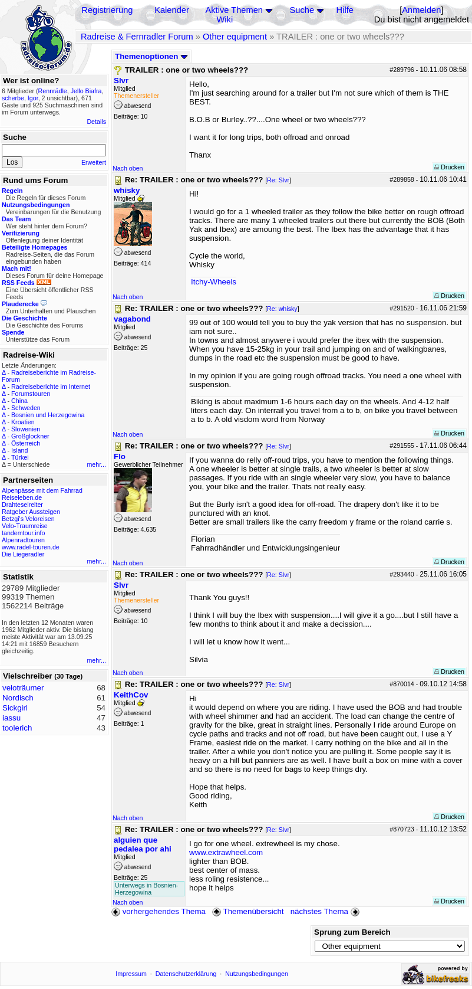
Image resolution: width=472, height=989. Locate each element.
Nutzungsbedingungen (256, 973)
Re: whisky (282, 308)
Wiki (225, 19)
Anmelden (421, 10)
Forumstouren (30, 393)
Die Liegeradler (23, 554)
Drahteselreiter (22, 504)
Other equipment (235, 36)
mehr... (96, 464)
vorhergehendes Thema (158, 911)
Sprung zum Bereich (352, 932)
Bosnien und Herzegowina (47, 414)
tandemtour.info (23, 532)
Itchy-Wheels (213, 281)
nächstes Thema (326, 911)
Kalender (171, 10)
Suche (302, 10)
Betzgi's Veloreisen (28, 518)
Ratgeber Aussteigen (31, 511)
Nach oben (128, 168)
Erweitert (93, 162)
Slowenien (25, 429)
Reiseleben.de (22, 497)
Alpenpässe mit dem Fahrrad (42, 490)
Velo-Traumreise (25, 525)
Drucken (449, 167)
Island (19, 450)
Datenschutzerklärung (186, 973)
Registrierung (107, 10)
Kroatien (23, 421)
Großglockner (30, 436)
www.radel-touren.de (31, 547)
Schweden (26, 407)
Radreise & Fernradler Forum (137, 36)
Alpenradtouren (23, 539)
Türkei (20, 457)
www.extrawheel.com (226, 852)
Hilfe (345, 10)
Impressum (131, 973)
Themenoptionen (151, 56)
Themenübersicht (247, 911)
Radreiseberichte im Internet (50, 386)
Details (96, 121)
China (19, 400)
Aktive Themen (234, 10)
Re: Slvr (278, 180)
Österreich (25, 443)
